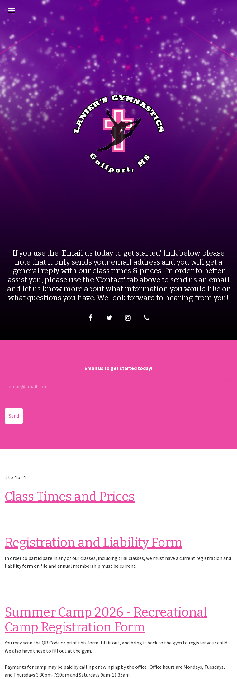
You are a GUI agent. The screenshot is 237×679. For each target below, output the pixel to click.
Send (14, 416)
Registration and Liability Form (93, 542)
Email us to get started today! (118, 368)
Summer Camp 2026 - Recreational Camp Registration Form (106, 620)
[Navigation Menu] (11, 10)
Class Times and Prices (70, 496)
